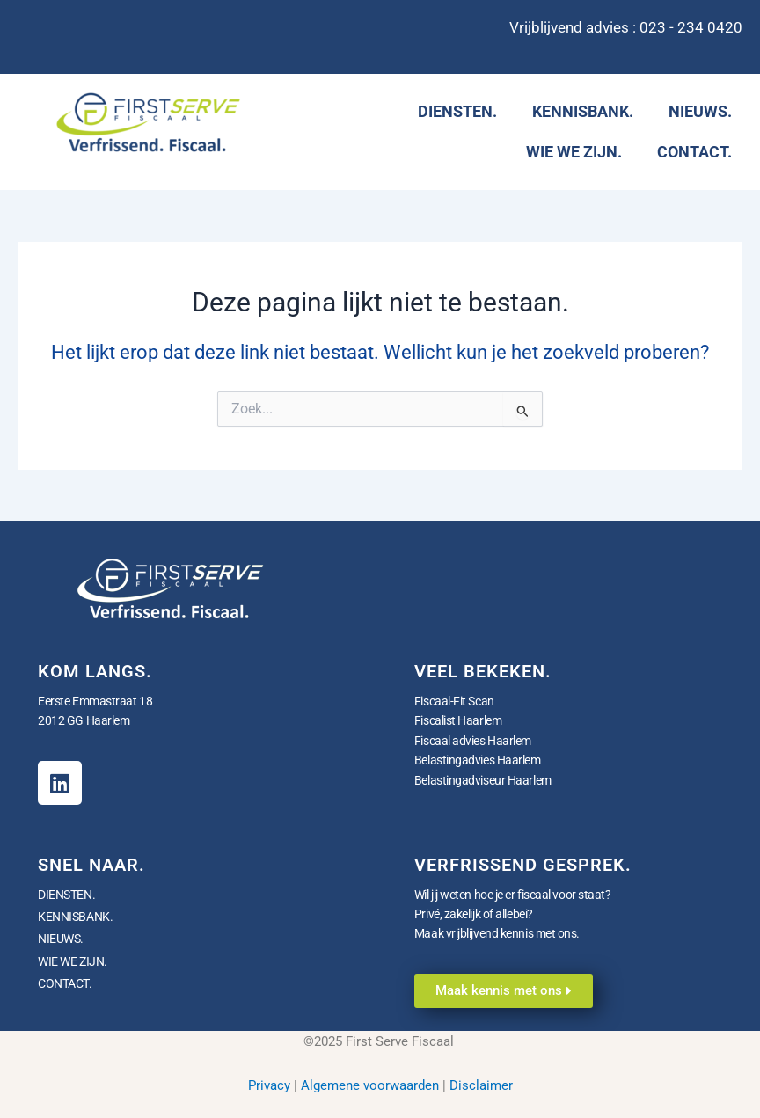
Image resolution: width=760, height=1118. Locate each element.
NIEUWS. (700, 111)
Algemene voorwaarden (370, 1085)
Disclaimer (481, 1085)
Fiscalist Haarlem (457, 720)
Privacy (269, 1085)
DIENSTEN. (457, 111)
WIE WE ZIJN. (574, 151)
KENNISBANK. (582, 111)
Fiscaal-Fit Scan (454, 701)
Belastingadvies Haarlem (477, 760)
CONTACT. (694, 151)
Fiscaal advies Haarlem (472, 741)
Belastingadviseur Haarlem (483, 780)
